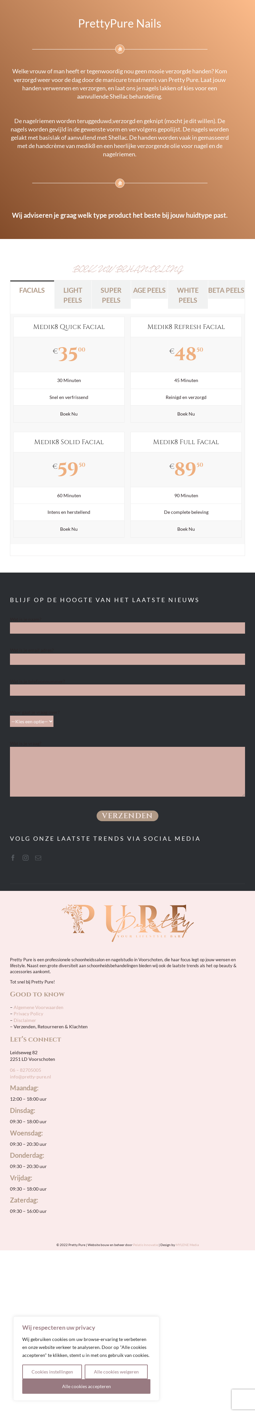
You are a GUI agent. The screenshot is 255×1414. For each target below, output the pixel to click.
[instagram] (26, 858)
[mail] (38, 858)
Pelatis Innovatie (145, 1245)
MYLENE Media (187, 1245)
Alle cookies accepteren (86, 1386)
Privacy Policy (28, 1013)
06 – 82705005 (25, 1070)
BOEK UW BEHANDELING (127, 269)
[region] (86, 1358)
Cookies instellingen (52, 1372)
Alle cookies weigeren (116, 1372)
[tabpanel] (127, 432)
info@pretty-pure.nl (30, 1076)
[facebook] (13, 858)
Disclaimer (25, 1020)
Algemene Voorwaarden (38, 1007)
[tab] (32, 289)
